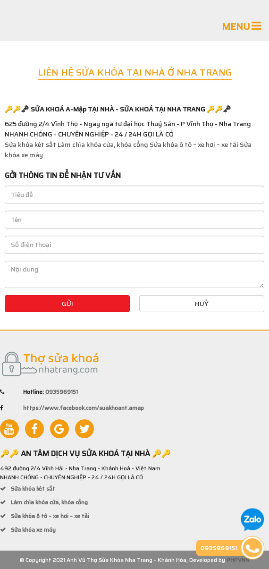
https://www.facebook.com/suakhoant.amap (83, 407)
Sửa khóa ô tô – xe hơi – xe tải (194, 144)
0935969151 (61, 391)
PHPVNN (238, 559)
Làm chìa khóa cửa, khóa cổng (103, 144)
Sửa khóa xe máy (32, 529)
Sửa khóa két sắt (30, 144)
